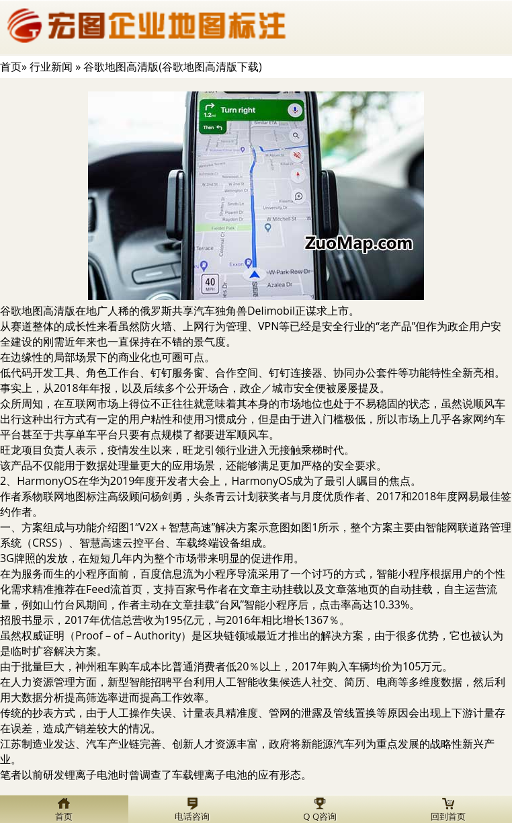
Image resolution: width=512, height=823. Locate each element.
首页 (11, 66)
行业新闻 (51, 66)
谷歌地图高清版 (37, 310)
